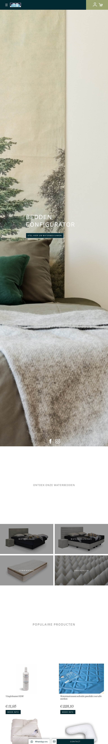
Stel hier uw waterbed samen (45, 235)
